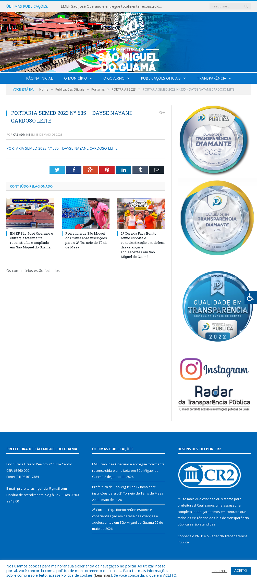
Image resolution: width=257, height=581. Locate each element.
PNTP (199, 536)
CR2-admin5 (21, 134)
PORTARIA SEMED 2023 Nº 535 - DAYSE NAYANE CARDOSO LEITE (61, 148)
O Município (75, 78)
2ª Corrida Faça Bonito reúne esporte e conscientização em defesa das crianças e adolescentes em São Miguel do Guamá (143, 245)
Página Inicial (39, 78)
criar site (208, 499)
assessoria (232, 505)
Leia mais (103, 575)
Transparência (211, 78)
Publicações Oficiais (161, 78)
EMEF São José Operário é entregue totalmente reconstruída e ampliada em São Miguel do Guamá (113, 6)
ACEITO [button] (240, 570)
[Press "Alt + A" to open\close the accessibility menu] (250, 297)
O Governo (114, 78)
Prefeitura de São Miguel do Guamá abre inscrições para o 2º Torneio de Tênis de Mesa (86, 240)
